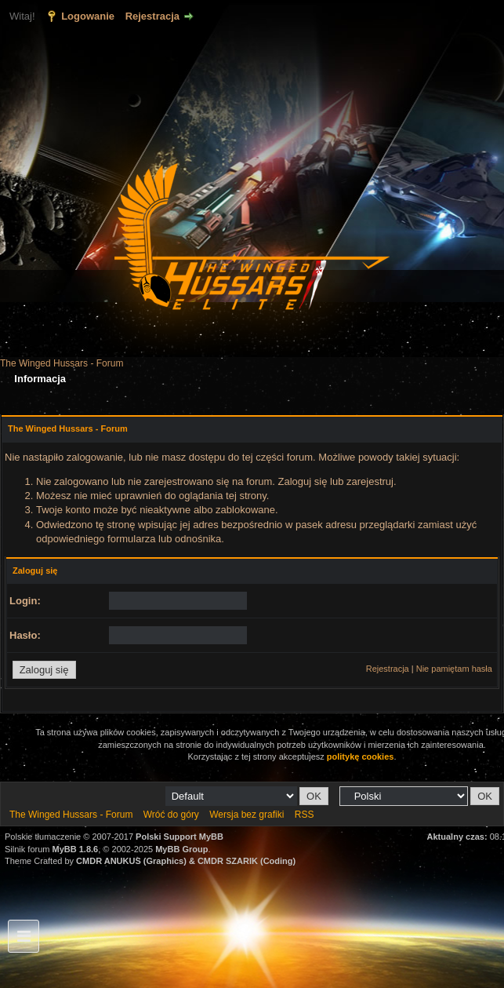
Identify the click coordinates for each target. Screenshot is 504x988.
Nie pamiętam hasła (454, 668)
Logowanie (87, 16)
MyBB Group (181, 849)
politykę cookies (360, 756)
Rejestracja (152, 16)
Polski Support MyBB (179, 836)
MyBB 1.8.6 (76, 849)
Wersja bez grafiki (246, 814)
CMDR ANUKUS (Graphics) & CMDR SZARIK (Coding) (186, 861)
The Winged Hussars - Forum (61, 363)
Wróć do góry (171, 814)
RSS (304, 814)
